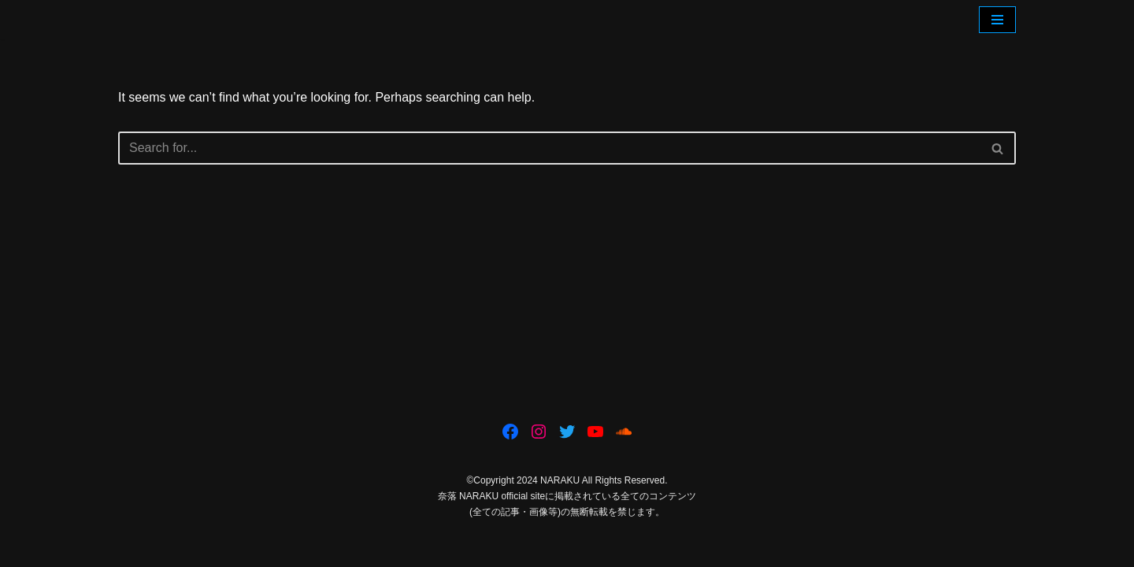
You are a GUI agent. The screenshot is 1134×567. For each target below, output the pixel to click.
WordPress (259, 547)
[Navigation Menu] (997, 19)
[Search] (549, 148)
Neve (132, 547)
